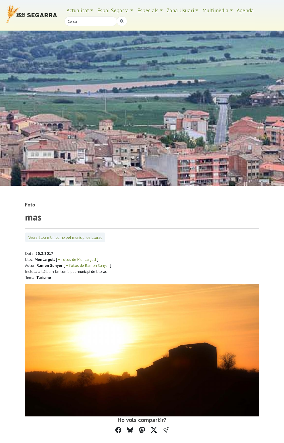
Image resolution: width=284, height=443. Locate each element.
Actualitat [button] (78, 10)
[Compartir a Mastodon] (142, 430)
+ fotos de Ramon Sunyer (87, 265)
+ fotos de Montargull (76, 259)
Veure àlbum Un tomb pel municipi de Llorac (65, 237)
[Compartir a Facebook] (118, 430)
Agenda (245, 10)
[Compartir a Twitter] (154, 430)
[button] (166, 430)
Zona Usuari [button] (180, 10)
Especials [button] (147, 10)
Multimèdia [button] (215, 10)
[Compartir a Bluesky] (130, 430)
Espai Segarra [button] (113, 10)
